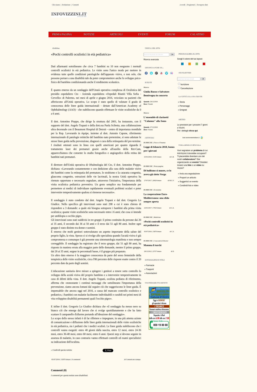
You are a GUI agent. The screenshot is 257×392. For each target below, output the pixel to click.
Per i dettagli (187, 131)
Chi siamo (56, 4)
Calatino (197, 34)
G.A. (172, 208)
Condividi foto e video (189, 185)
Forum (170, 34)
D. (173, 251)
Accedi (182, 4)
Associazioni (151, 273)
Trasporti (150, 269)
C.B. (172, 157)
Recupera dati (202, 4)
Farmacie (150, 265)
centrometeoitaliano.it (194, 137)
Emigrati (183, 110)
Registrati (191, 4)
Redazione (66, 4)
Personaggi (185, 106)
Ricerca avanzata (151, 59)
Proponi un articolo (188, 177)
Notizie (89, 34)
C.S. (172, 231)
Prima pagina (62, 34)
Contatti (75, 4)
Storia (182, 102)
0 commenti (76, 359)
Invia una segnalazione (190, 174)
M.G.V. (171, 180)
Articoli (116, 34)
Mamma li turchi (152, 245)
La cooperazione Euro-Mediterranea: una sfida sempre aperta (156, 198)
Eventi (143, 34)
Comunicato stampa (133, 359)
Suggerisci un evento (189, 181)
